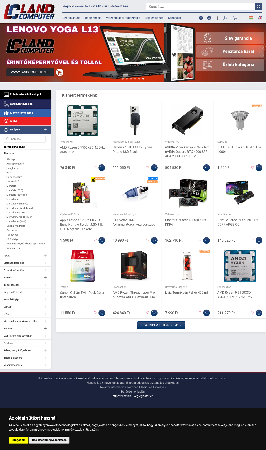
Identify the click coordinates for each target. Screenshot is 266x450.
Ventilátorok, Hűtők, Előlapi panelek (25, 243)
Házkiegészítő (14, 176)
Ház (8, 172)
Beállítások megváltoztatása (49, 440)
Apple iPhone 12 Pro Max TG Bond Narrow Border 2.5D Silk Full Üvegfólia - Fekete (81, 224)
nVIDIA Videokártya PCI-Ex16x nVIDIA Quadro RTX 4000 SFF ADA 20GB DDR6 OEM (187, 151)
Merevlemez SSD (15, 212)
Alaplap (10, 159)
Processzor (12, 230)
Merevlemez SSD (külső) (19, 216)
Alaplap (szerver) (15, 163)
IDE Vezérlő (12, 181)
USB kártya (12, 239)
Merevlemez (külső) (17, 203)
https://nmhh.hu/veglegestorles (133, 396)
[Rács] (255, 95)
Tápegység (12, 234)
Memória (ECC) (14, 190)
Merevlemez (13, 199)
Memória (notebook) (17, 194)
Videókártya (13, 247)
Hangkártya (12, 168)
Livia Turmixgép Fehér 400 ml (186, 292)
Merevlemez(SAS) (16, 221)
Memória (11, 185)
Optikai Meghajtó (15, 225)
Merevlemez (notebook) (19, 207)
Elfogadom (18, 440)
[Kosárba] (101, 167)
